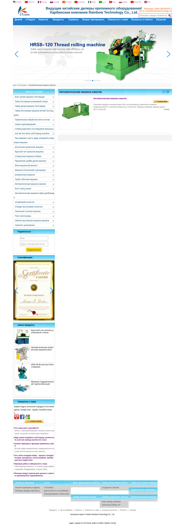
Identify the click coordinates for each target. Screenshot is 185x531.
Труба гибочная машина (26, 179)
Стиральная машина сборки (28, 156)
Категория (22, 85)
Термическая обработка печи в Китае (32, 119)
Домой (18, 19)
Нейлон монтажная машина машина (32, 220)
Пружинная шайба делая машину (30, 161)
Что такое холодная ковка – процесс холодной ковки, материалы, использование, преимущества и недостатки (34, 458)
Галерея (132, 510)
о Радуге (30, 19)
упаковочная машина (25, 175)
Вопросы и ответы (142, 19)
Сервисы (73, 19)
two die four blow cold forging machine (32, 133)
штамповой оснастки (24, 202)
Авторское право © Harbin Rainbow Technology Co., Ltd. (92, 514)
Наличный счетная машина (28, 211)
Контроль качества (109, 510)
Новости (43, 19)
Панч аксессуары (23, 216)
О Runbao (48, 487)
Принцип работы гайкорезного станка (31, 464)
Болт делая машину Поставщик (30, 97)
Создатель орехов (110, 487)
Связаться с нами (118, 19)
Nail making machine (111, 501)
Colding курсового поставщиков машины (34, 129)
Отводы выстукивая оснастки (28, 207)
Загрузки (161, 19)
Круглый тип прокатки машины (29, 151)
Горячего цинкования (25, 225)
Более (166, 109)
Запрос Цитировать (93, 19)
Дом (14, 85)
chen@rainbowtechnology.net (158, 11)
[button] (85, 80)
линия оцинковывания (25, 124)
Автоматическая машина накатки (30, 184)
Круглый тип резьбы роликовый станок (42, 331)
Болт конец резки (23, 188)
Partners (123, 510)
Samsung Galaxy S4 (111, 505)
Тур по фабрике (66, 510)
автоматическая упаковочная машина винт (42, 348)
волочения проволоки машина (29, 147)
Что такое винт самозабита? (27, 429)
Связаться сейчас (34, 421)
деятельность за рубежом (56, 490)
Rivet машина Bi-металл (26, 165)
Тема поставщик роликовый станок (31, 101)
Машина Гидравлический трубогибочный (42, 383)
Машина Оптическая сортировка (30, 170)
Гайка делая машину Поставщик (30, 106)
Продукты (58, 19)
